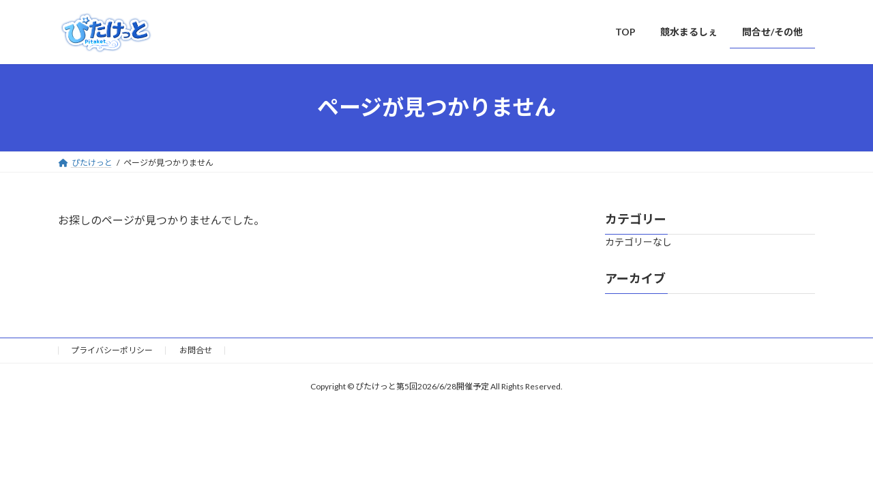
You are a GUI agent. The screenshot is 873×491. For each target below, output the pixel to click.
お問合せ (195, 350)
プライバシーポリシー (112, 350)
